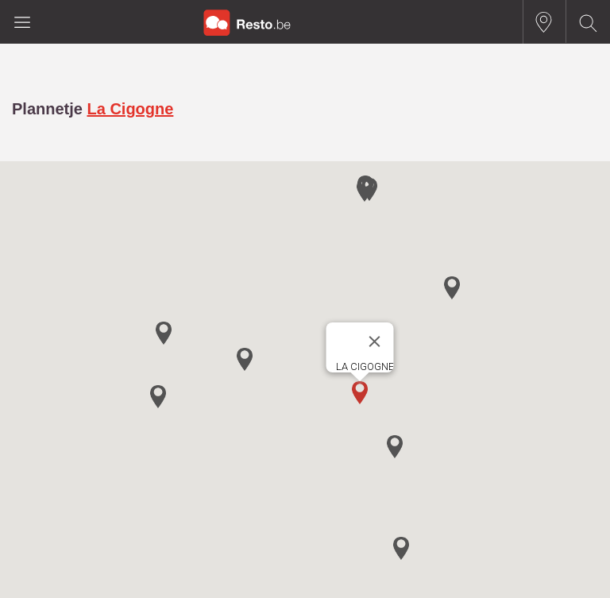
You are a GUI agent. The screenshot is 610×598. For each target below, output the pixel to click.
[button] (360, 392)
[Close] (375, 341)
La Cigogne (130, 109)
